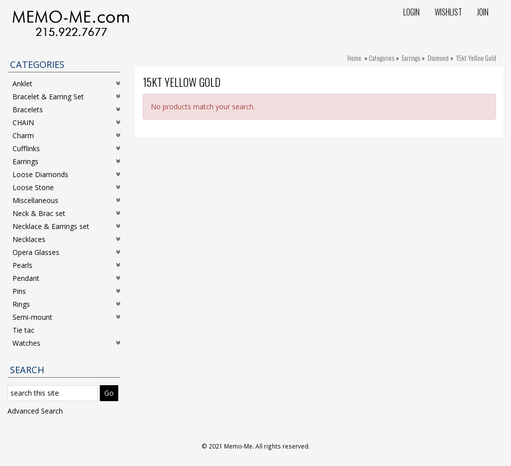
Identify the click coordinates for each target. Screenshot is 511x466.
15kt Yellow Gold (476, 58)
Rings (66, 304)
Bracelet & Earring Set (66, 96)
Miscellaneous (66, 200)
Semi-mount (66, 317)
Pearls (66, 265)
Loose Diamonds (66, 174)
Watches (66, 343)
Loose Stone (66, 187)
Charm (66, 135)
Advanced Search (35, 411)
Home (354, 58)
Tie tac (23, 330)
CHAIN (66, 122)
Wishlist (448, 12)
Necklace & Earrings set (66, 226)
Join (483, 12)
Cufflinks (66, 148)
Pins (66, 291)
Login (411, 12)
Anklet (66, 83)
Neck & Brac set (66, 213)
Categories (381, 58)
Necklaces (66, 239)
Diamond (438, 58)
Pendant (66, 278)
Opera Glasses (66, 252)
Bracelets (66, 109)
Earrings (411, 58)
